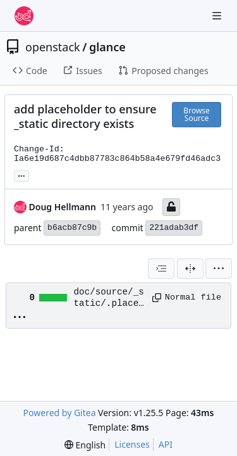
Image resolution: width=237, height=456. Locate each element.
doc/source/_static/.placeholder (109, 298)
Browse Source (196, 114)
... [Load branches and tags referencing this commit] (21, 174)
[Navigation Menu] (218, 15)
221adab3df (173, 227)
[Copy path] (154, 298)
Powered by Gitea (59, 413)
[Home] (24, 15)
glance (107, 47)
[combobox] (161, 268)
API (166, 444)
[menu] (218, 268)
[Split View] (190, 268)
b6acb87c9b (72, 227)
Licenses (132, 444)
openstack (52, 47)
